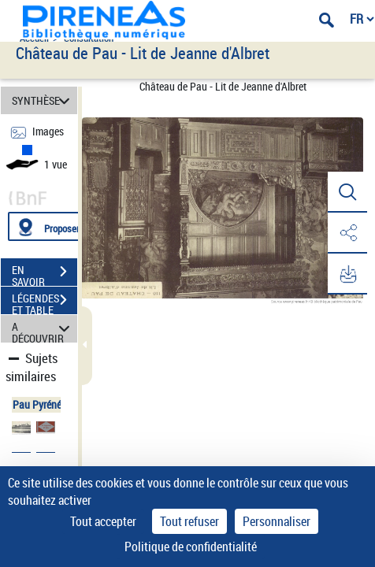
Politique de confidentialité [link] (190, 546)
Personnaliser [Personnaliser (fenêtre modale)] (276, 521)
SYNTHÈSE (43, 100)
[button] (347, 192)
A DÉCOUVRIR (43, 329)
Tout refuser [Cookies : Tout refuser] (189, 521)
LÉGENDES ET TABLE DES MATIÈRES (44, 301)
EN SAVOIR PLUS (44, 273)
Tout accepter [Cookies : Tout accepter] (103, 521)
